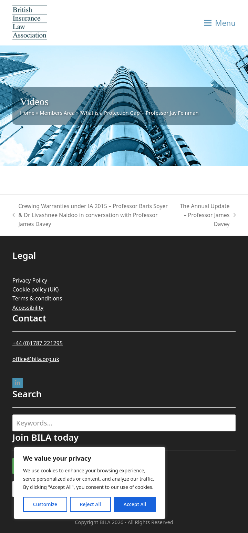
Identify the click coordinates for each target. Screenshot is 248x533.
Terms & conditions (37, 298)
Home (27, 112)
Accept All (135, 504)
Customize (45, 504)
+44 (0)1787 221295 (37, 343)
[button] (220, 23)
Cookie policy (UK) (35, 289)
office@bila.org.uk (35, 359)
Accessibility (27, 307)
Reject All (90, 504)
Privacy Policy (29, 280)
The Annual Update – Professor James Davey (207, 215)
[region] (89, 483)
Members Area (57, 112)
